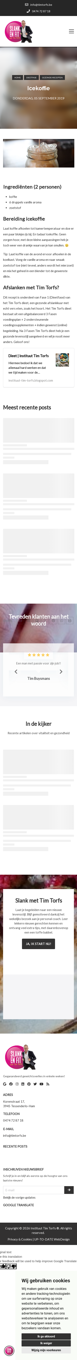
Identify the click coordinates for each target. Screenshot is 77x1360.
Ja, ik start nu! (38, 944)
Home (17, 77)
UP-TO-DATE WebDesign (52, 1239)
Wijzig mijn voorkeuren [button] (46, 1350)
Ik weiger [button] (46, 1343)
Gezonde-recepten (52, 77)
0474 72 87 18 (13, 1120)
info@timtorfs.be (14, 1135)
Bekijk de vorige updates (19, 1197)
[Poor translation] (11, 1266)
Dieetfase (31, 77)
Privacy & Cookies (20, 1239)
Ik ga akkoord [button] (46, 1336)
